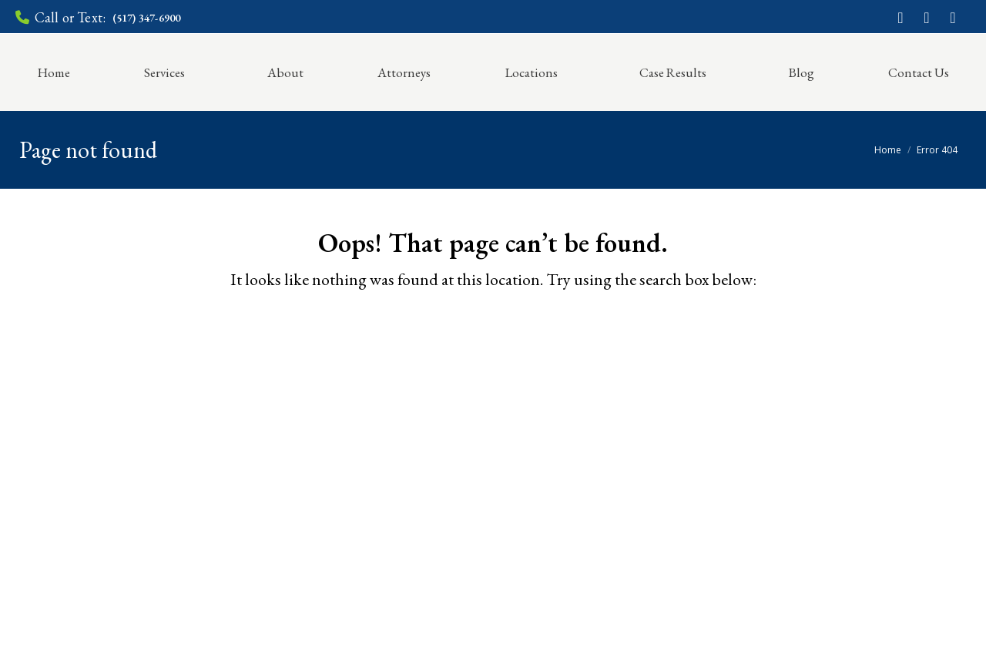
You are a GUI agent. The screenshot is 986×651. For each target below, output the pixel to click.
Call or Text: (97, 17)
